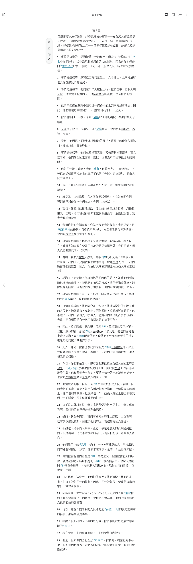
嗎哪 (80, 335)
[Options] (187, 14)
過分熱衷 (72, 368)
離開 (108, 347)
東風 (66, 526)
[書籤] (173, 14)
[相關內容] (180, 14)
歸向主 (98, 540)
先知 (83, 444)
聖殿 (66, 299)
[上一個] (4, 285)
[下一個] (189, 285)
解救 (127, 493)
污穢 (108, 509)
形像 (97, 461)
